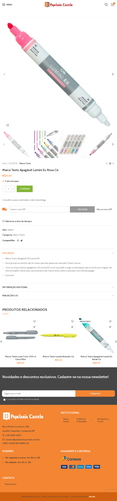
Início (4, 163)
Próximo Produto (113, 163)
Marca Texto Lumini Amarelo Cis (58, 356)
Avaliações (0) (10, 295)
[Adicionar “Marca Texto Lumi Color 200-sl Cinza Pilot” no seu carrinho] (34, 327)
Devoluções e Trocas (103, 420)
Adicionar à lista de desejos (18, 221)
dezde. (92, 496)
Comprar (25, 189)
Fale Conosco (10, 484)
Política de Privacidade (82, 420)
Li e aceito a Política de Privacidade (22, 399)
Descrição (8, 253)
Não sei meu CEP (104, 209)
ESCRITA (13, 163)
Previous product (107, 163)
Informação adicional (15, 287)
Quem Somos (66, 420)
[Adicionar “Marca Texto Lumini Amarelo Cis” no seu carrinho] (72, 327)
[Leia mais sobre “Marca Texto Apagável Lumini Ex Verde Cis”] (110, 327)
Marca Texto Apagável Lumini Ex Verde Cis (96, 358)
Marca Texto (25, 163)
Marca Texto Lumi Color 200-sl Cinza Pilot (20, 358)
